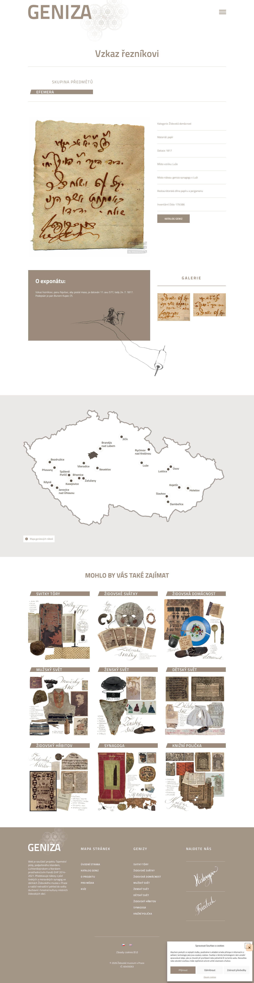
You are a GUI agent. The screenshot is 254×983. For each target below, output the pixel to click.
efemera (45, 93)
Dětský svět (141, 895)
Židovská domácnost (180, 135)
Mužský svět (141, 883)
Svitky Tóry (140, 864)
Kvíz (83, 889)
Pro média (87, 883)
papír (170, 148)
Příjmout (183, 970)
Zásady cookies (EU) (127, 952)
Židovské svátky (144, 870)
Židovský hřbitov (144, 901)
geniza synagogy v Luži (185, 188)
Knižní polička (142, 914)
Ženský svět (141, 889)
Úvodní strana (90, 864)
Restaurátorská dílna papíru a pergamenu (180, 202)
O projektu (88, 877)
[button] (247, 945)
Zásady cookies (210, 977)
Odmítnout (209, 970)
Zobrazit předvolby (236, 970)
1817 (169, 162)
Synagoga (139, 907)
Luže (175, 175)
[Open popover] (142, 463)
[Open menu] (222, 12)
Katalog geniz (174, 230)
